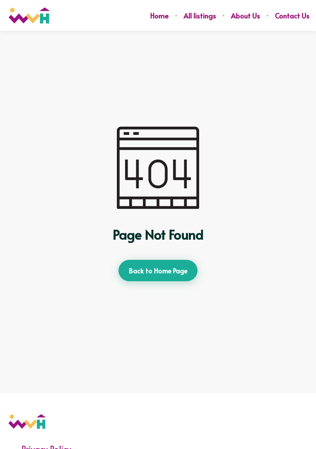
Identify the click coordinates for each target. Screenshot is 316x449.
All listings (200, 16)
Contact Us (292, 16)
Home (159, 16)
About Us (245, 16)
